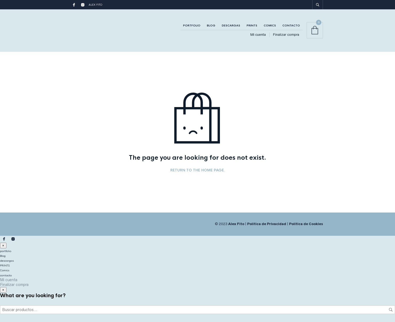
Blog (211, 25)
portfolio (191, 25)
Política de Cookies (306, 224)
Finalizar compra (286, 35)
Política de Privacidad (266, 224)
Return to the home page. (197, 170)
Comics (270, 25)
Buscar (391, 310)
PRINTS (252, 25)
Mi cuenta (258, 35)
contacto (291, 25)
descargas (231, 25)
